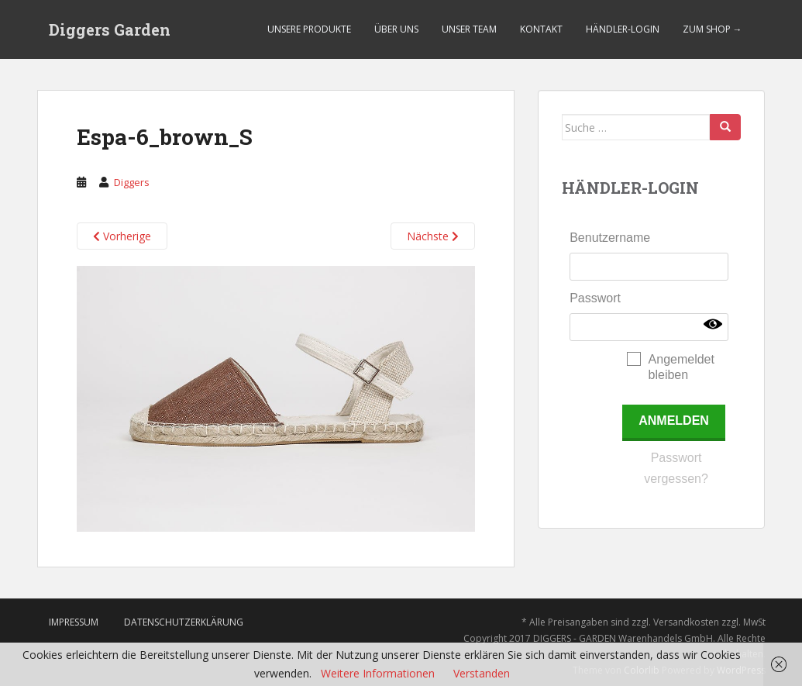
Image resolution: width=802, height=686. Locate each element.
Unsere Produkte (309, 29)
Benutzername (610, 237)
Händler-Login (622, 29)
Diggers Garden (109, 29)
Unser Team (469, 29)
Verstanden (481, 673)
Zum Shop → (712, 29)
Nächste (433, 236)
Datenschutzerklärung (183, 622)
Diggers (132, 182)
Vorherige (122, 236)
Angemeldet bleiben (681, 367)
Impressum (73, 622)
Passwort (595, 298)
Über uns (396, 29)
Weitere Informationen (378, 673)
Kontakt (541, 29)
